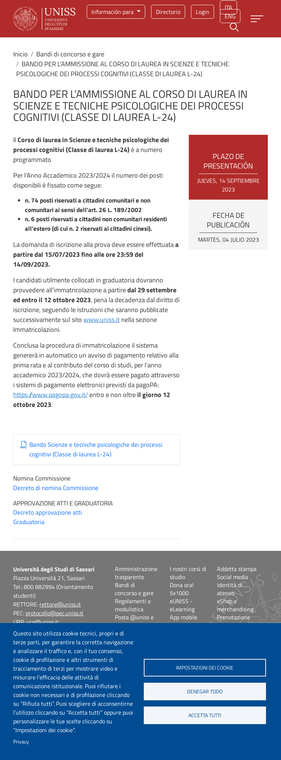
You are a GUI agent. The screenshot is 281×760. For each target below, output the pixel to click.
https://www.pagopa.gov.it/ (50, 395)
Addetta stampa (236, 569)
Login (202, 11)
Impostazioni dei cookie (204, 667)
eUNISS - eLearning (182, 605)
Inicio (20, 54)
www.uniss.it (101, 320)
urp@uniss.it (42, 622)
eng (230, 16)
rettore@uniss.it (60, 604)
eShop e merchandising (235, 605)
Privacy (21, 741)
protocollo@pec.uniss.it (54, 613)
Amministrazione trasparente (136, 573)
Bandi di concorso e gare (70, 54)
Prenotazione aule (233, 621)
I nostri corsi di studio (188, 573)
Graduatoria (29, 522)
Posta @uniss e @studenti (134, 621)
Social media (232, 577)
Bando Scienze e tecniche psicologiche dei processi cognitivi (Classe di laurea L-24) (95, 449)
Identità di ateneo (229, 589)
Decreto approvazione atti (47, 512)
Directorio (168, 11)
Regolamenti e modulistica (133, 605)
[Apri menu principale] (257, 19)
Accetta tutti (204, 715)
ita (228, 7)
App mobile (183, 617)
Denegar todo (204, 691)
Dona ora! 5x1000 (182, 589)
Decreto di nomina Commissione (55, 488)
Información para (113, 11)
